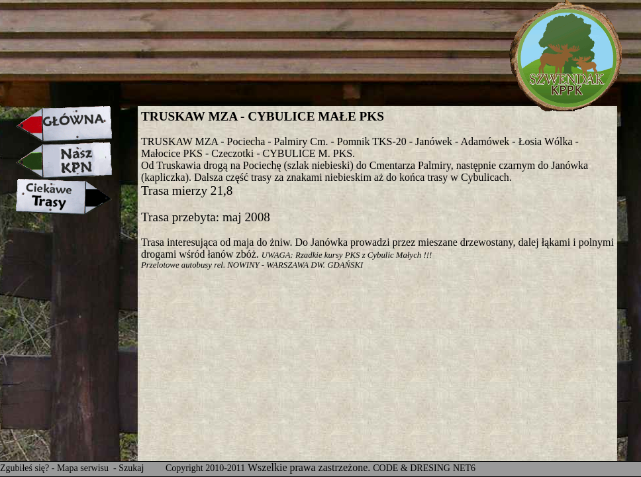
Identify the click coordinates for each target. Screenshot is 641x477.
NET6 (464, 468)
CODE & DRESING (411, 468)
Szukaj (131, 468)
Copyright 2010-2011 (205, 468)
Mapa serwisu (84, 468)
